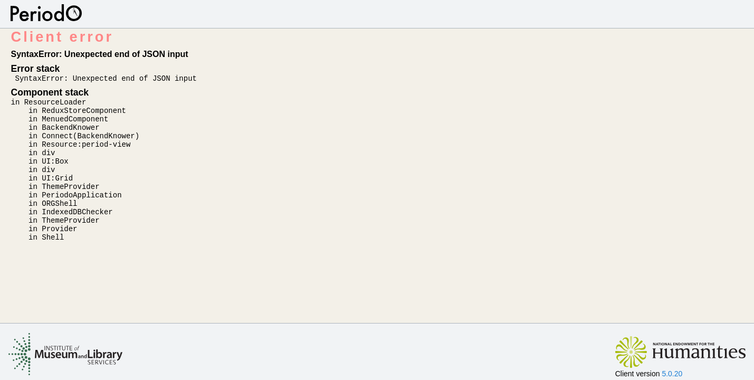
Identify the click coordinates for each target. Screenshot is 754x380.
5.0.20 (672, 373)
